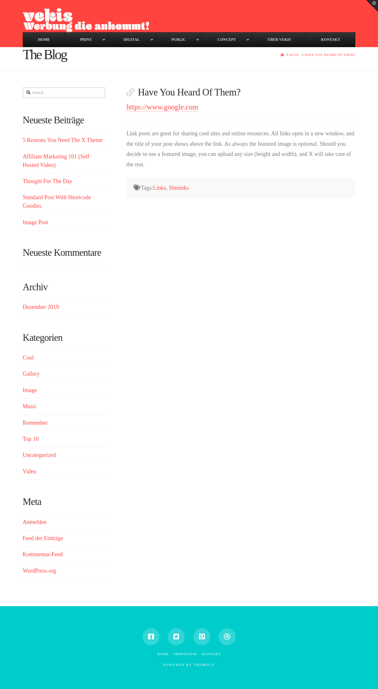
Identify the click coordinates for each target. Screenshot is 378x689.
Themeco (204, 665)
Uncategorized (39, 455)
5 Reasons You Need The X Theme (63, 140)
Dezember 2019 (41, 307)
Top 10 (31, 439)
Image (30, 390)
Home (163, 654)
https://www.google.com (162, 107)
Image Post (35, 222)
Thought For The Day (47, 181)
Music (30, 406)
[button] (372, 6)
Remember (35, 423)
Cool (28, 357)
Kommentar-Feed (43, 554)
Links (159, 188)
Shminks (179, 188)
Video (29, 471)
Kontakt (211, 654)
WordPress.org (39, 571)
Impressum (185, 654)
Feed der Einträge (43, 538)
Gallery (31, 374)
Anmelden (34, 522)
